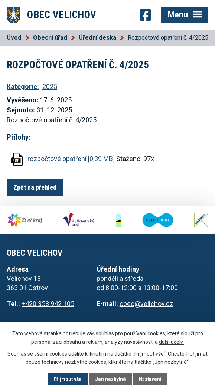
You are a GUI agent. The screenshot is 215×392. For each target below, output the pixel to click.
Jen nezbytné (110, 379)
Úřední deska (97, 37)
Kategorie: (23, 86)
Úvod (14, 37)
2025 (49, 86)
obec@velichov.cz (146, 304)
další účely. (171, 342)
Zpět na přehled (34, 187)
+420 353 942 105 (48, 304)
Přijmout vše (67, 379)
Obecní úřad (50, 37)
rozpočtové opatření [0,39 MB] (71, 159)
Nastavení (150, 379)
